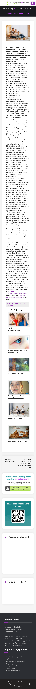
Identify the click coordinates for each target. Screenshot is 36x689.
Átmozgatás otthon (15, 418)
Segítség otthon (14, 303)
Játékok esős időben (15, 373)
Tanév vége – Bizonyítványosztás (15, 329)
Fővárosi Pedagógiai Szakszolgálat (15, 296)
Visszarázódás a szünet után (17, 293)
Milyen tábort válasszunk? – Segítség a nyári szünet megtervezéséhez (16, 664)
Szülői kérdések (25, 8)
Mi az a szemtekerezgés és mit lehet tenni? (17, 352)
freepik (12, 291)
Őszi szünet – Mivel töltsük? (18, 441)
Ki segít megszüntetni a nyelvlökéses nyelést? (16, 397)
